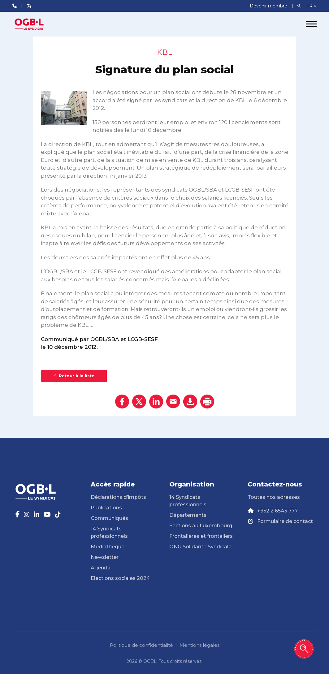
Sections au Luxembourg (200, 526)
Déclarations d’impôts (118, 497)
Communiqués (109, 518)
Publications (106, 508)
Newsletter (105, 557)
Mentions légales (199, 645)
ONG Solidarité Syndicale (200, 547)
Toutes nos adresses (274, 497)
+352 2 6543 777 (277, 511)
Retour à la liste (73, 376)
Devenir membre (269, 6)
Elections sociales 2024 (120, 578)
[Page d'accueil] (35, 24)
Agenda (100, 568)
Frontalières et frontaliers (201, 536)
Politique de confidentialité (141, 645)
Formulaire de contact (285, 521)
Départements (187, 515)
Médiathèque (107, 547)
